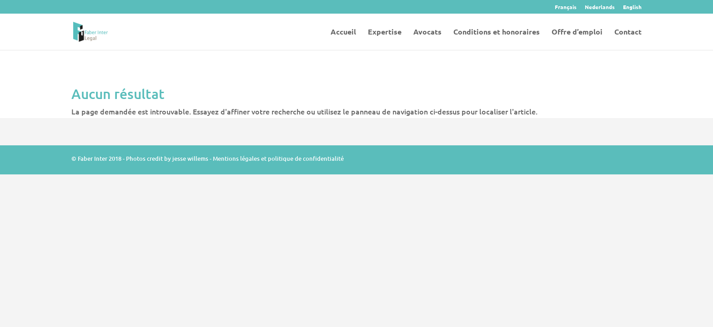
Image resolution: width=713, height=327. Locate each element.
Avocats (427, 32)
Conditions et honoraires (496, 32)
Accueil (343, 32)
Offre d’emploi (577, 32)
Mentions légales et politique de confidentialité (278, 158)
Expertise (385, 32)
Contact (628, 32)
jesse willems (190, 158)
